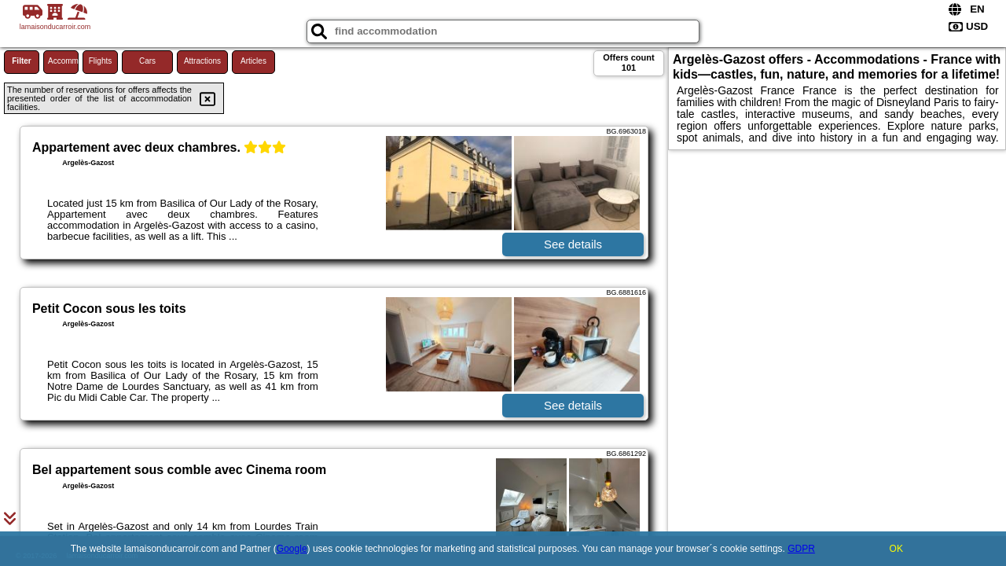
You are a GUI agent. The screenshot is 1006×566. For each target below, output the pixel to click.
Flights (100, 61)
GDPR (801, 548)
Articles (253, 61)
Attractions (202, 61)
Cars (147, 61)
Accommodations (63, 61)
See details (573, 244)
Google (292, 548)
